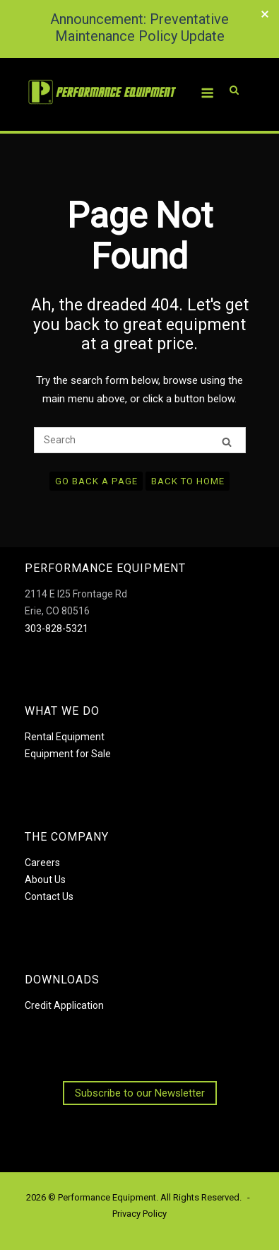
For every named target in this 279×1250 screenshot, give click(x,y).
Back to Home (188, 481)
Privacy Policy (139, 1213)
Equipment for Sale (68, 753)
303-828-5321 (56, 628)
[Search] (227, 440)
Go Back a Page (96, 481)
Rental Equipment (65, 736)
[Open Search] (234, 71)
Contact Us (49, 896)
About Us (45, 879)
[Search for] (140, 440)
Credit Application (64, 1005)
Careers (42, 862)
